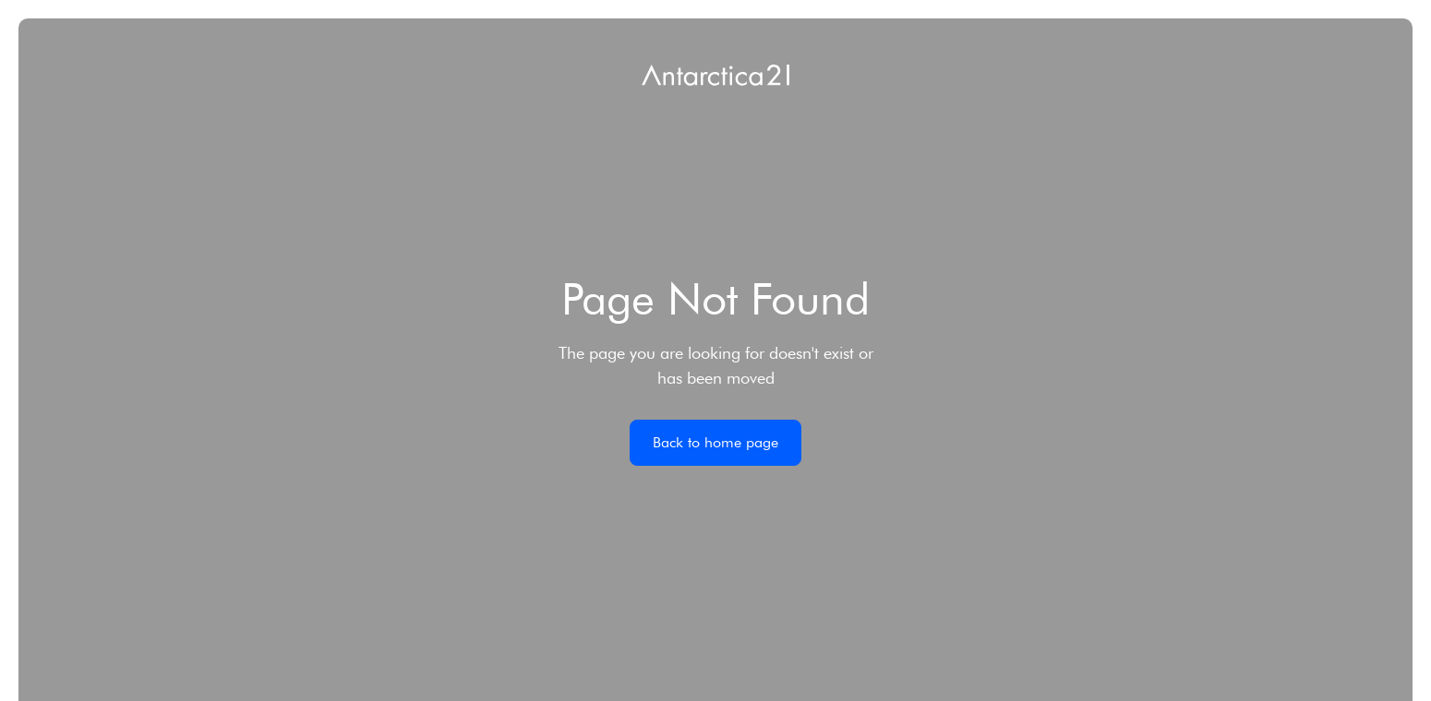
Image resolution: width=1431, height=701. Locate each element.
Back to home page (715, 442)
